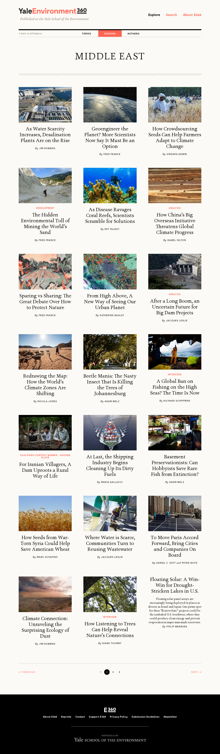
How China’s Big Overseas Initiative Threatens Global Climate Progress (174, 224)
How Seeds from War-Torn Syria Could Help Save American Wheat (45, 544)
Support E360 (97, 716)
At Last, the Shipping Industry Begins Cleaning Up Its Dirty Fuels (110, 466)
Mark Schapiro (47, 557)
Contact (80, 716)
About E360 (191, 15)
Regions (110, 33)
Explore (151, 15)
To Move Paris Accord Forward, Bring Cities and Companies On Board (175, 546)
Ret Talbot (112, 229)
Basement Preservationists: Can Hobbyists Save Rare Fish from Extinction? (175, 466)
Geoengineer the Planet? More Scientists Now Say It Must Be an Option (109, 138)
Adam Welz (112, 401)
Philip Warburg (176, 626)
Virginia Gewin (177, 154)
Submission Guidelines (146, 716)
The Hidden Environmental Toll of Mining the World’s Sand (45, 224)
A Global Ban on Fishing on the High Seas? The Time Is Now (174, 387)
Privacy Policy (119, 716)
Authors (133, 33)
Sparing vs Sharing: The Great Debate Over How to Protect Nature (45, 302)
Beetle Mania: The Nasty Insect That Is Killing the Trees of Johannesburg (109, 385)
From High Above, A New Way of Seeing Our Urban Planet (110, 302)
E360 (110, 710)
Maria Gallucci (112, 482)
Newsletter (170, 716)
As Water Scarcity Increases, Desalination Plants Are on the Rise (45, 135)
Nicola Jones (47, 401)
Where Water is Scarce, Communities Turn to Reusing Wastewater (110, 544)
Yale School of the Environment (66, 19)
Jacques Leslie (177, 320)
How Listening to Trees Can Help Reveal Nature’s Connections (110, 630)
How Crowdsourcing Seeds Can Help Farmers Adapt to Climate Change (174, 138)
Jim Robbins (47, 148)
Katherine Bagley (112, 315)
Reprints (66, 716)
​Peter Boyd (189, 563)
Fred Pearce (111, 154)
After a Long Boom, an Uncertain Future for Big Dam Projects (175, 307)
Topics (86, 33)
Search (170, 15)
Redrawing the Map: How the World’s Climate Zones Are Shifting (45, 385)
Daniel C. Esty (166, 563)
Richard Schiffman (176, 401)
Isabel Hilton (176, 240)
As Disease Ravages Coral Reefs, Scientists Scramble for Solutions (110, 216)
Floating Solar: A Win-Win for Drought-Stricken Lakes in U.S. (174, 585)
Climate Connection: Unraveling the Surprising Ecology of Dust (45, 627)
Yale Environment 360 (54, 11)
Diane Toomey (112, 643)
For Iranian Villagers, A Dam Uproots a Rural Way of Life (45, 470)
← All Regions (30, 33)
